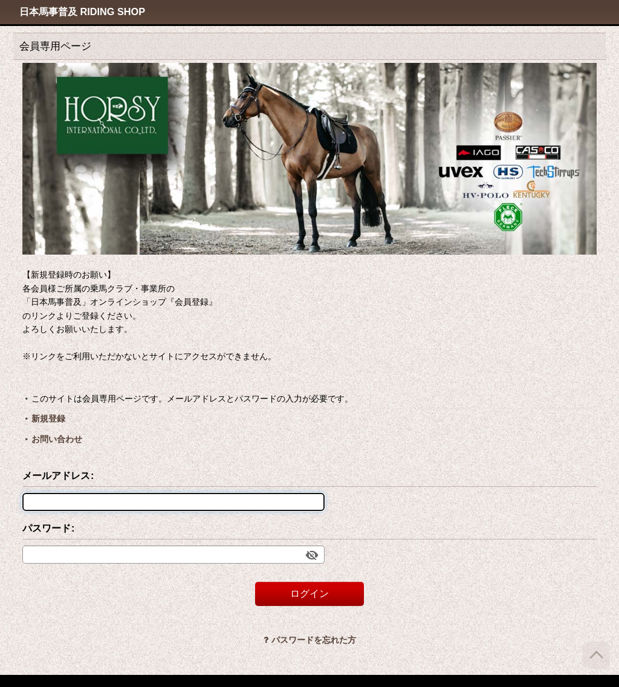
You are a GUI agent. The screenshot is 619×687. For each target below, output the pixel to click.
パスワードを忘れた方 (310, 640)
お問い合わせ (56, 439)
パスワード (46, 528)
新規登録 (48, 418)
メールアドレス (56, 475)
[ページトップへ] (596, 655)
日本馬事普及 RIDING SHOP (82, 11)
